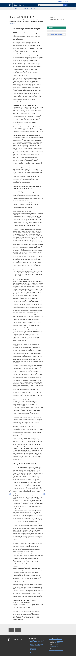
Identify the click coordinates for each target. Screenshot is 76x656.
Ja (11, 630)
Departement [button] (34, 8)
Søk (65, 5)
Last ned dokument (52, 30)
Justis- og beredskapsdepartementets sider (55, 638)
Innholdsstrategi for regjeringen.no (36, 641)
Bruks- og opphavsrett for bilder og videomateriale (36, 648)
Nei (18, 630)
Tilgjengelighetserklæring (35, 645)
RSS (30, 652)
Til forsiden (50, 27)
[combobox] (50, 5)
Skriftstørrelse (59, 1)
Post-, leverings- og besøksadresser (56, 650)
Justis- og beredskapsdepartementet (57, 18)
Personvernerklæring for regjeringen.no (37, 642)
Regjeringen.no (19, 5)
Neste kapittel (44, 494)
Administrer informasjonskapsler (36, 644)
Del (62, 11)
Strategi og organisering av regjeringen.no (38, 640)
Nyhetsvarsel (32, 651)
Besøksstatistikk (33, 649)
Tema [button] (10, 8)
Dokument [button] (18, 8)
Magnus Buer (57, 642)
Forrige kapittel (10, 494)
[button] (16, 11)
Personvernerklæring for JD (54, 646)
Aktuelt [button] (26, 8)
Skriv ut (66, 11)
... (12, 23)
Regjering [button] (44, 8)
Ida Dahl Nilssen (60, 641)
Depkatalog (56, 644)
